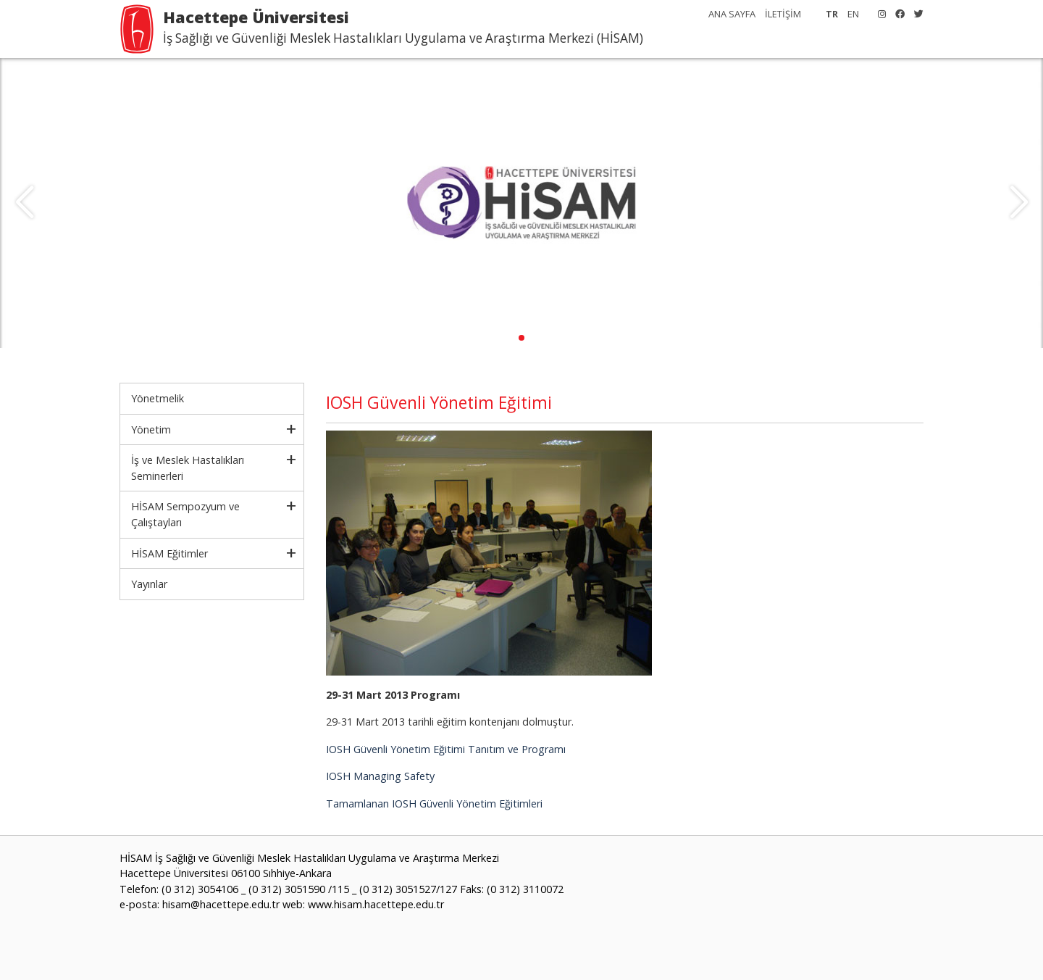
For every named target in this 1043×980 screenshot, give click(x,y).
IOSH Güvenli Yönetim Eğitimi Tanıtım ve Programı (446, 749)
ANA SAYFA (731, 13)
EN (853, 13)
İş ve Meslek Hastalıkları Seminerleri (187, 468)
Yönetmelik (157, 398)
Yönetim (151, 429)
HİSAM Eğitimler (169, 553)
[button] (521, 338)
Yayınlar (149, 584)
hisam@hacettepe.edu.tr (221, 904)
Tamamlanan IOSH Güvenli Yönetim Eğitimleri (434, 803)
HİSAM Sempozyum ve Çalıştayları (185, 514)
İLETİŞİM (783, 13)
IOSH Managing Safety (380, 776)
